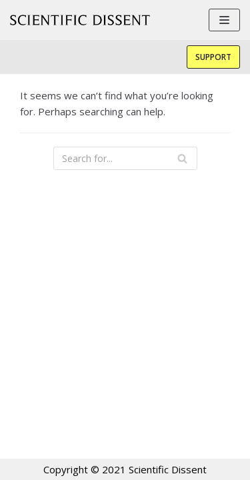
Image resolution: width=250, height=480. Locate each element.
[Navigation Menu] (224, 20)
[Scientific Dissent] (80, 20)
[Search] (182, 158)
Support (213, 57)
